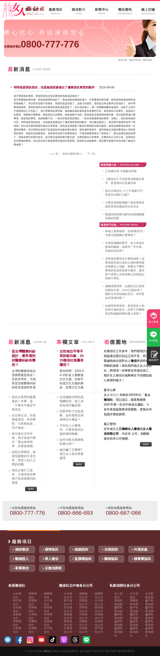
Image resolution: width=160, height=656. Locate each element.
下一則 (92, 153)
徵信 (82, 651)
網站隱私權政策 (126, 651)
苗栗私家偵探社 (118, 611)
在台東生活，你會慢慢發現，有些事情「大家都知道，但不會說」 (24, 421)
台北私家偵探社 (149, 597)
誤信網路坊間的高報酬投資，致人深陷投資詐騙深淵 (72, 401)
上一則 (53, 153)
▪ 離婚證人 (20, 559)
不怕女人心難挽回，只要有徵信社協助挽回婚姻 (72, 429)
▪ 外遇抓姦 (139, 549)
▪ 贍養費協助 (141, 559)
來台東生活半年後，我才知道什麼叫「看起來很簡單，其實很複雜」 (24, 440)
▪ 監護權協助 (82, 559)
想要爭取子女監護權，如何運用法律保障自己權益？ (72, 415)
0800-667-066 (123, 513)
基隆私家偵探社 (118, 604)
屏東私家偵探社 (149, 625)
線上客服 (153, 321)
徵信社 (132, 60)
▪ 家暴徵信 (20, 568)
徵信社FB (98, 651)
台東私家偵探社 (149, 631)
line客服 (153, 340)
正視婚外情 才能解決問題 (121, 171)
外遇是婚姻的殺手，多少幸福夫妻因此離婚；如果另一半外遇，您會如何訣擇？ (124, 246)
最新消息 (147, 60)
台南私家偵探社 (118, 625)
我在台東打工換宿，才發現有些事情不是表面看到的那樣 (24, 476)
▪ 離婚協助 (110, 559)
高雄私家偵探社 (134, 625)
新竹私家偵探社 (149, 604)
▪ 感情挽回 (50, 549)
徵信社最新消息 (73, 153)
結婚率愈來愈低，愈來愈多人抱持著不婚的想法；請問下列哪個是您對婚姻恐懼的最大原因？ (124, 309)
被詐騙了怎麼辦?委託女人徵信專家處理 (72, 454)
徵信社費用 (111, 651)
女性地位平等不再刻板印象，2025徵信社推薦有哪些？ (72, 358)
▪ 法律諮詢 (110, 549)
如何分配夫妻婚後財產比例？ (72, 441)
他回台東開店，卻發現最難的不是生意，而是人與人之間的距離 (24, 458)
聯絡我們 (153, 360)
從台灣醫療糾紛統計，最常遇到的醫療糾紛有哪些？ (23, 358)
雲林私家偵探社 (118, 618)
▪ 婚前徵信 (20, 549)
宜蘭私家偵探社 (118, 631)
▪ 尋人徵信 (50, 559)
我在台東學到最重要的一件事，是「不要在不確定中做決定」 (24, 403)
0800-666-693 (75, 513)
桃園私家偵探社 (134, 604)
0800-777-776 (41, 44)
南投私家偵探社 (134, 618)
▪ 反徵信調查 (52, 568)
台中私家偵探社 (134, 611)
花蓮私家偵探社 (134, 631)
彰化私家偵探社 (149, 611)
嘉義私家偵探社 (149, 618)
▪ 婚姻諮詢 (80, 549)
